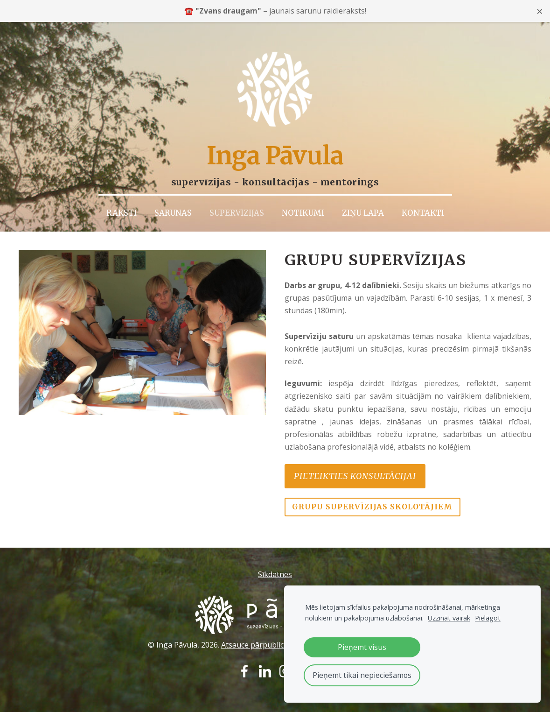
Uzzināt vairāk (449, 617)
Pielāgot (488, 617)
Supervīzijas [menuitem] (236, 205)
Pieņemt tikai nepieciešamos (362, 675)
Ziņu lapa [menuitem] (363, 205)
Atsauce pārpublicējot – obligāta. (278, 637)
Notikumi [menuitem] (303, 205)
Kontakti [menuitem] (423, 205)
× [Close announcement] (539, 11)
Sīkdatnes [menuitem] (275, 566)
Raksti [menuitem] (121, 205)
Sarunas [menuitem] (173, 205)
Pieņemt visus (362, 647)
